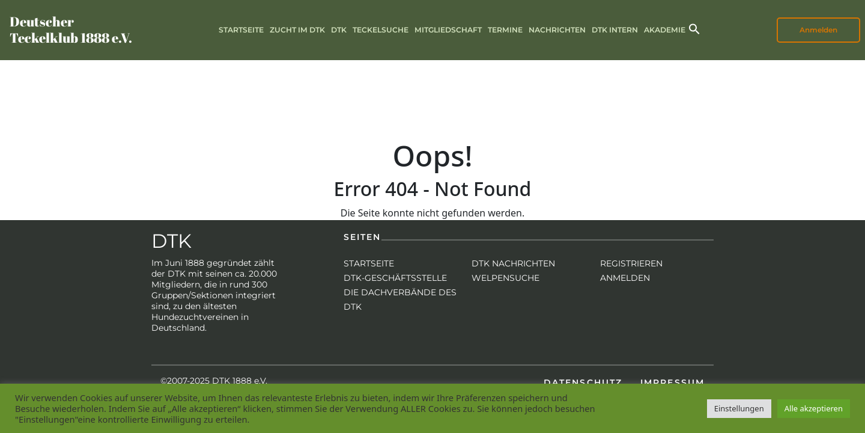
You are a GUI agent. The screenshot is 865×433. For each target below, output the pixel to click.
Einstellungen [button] (739, 408)
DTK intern (615, 29)
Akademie (664, 29)
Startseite (241, 29)
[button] (694, 28)
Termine (505, 29)
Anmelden (818, 29)
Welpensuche (505, 277)
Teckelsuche (380, 29)
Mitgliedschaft (448, 29)
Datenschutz (583, 382)
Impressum (672, 382)
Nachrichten (557, 29)
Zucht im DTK (297, 29)
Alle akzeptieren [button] (814, 408)
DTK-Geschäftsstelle (395, 277)
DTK (339, 29)
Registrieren (631, 263)
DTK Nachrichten (513, 263)
